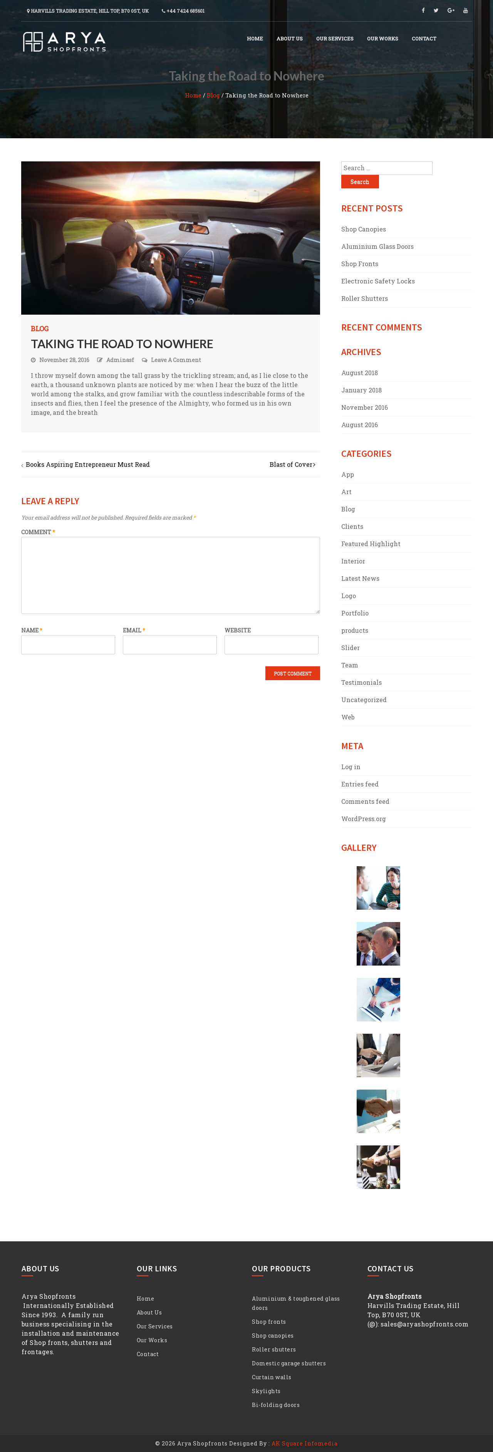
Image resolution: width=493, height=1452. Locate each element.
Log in (351, 767)
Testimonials (361, 682)
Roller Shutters (364, 298)
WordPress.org (363, 819)
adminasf (120, 360)
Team (349, 665)
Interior (353, 561)
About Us (290, 38)
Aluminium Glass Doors (377, 246)
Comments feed (365, 801)
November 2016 (364, 407)
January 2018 (361, 390)
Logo (348, 596)
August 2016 (359, 425)
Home (255, 38)
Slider (350, 648)
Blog (213, 95)
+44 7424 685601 (183, 11)
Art (346, 492)
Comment (38, 532)
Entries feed (360, 784)
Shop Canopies (363, 229)
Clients (352, 526)
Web (348, 717)
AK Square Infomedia (305, 1443)
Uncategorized (364, 700)
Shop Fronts (359, 264)
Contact (424, 38)
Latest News (360, 578)
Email (134, 630)
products (354, 630)
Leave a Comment (176, 360)
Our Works (382, 38)
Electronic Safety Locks (378, 281)
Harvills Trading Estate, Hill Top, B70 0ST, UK (88, 11)
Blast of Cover (291, 464)
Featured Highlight (371, 544)
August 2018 (359, 373)
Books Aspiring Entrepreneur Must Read (88, 464)
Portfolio (355, 613)
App (347, 474)
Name (31, 630)
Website (238, 630)
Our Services (335, 38)
